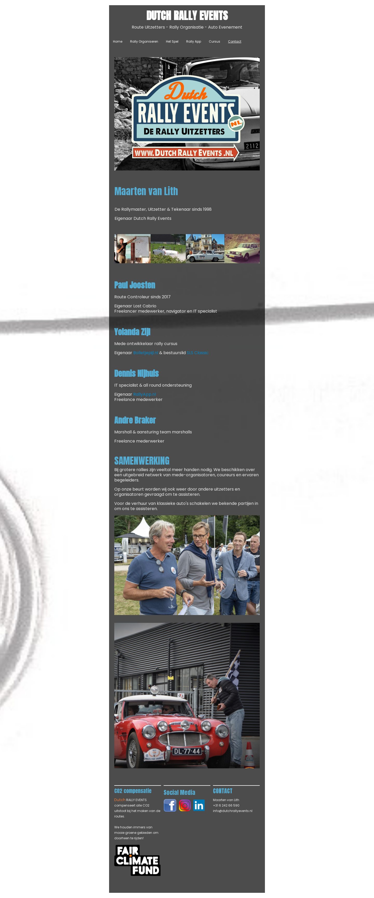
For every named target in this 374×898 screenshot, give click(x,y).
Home (117, 41)
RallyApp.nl (144, 394)
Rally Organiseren (144, 41)
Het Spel (172, 41)
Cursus (214, 41)
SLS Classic (198, 353)
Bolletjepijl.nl (145, 353)
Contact (234, 41)
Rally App (193, 41)
